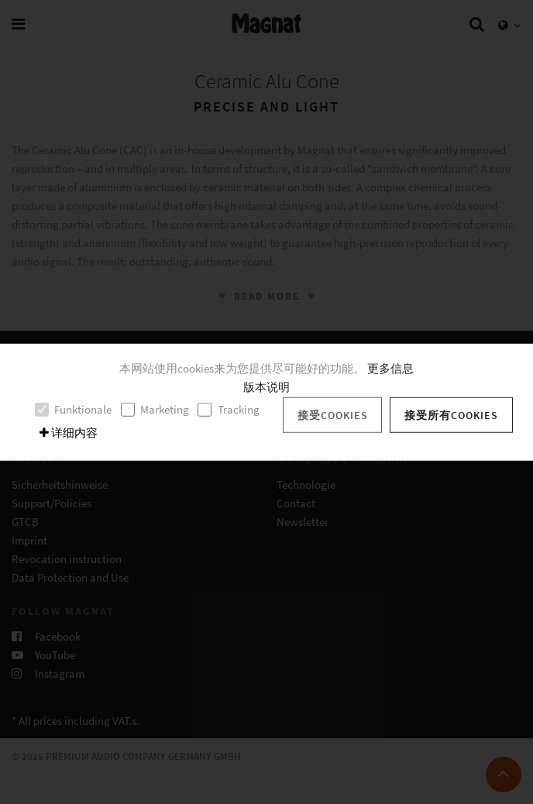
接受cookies (332, 414)
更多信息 (390, 368)
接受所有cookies (451, 414)
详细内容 (69, 432)
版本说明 (266, 387)
